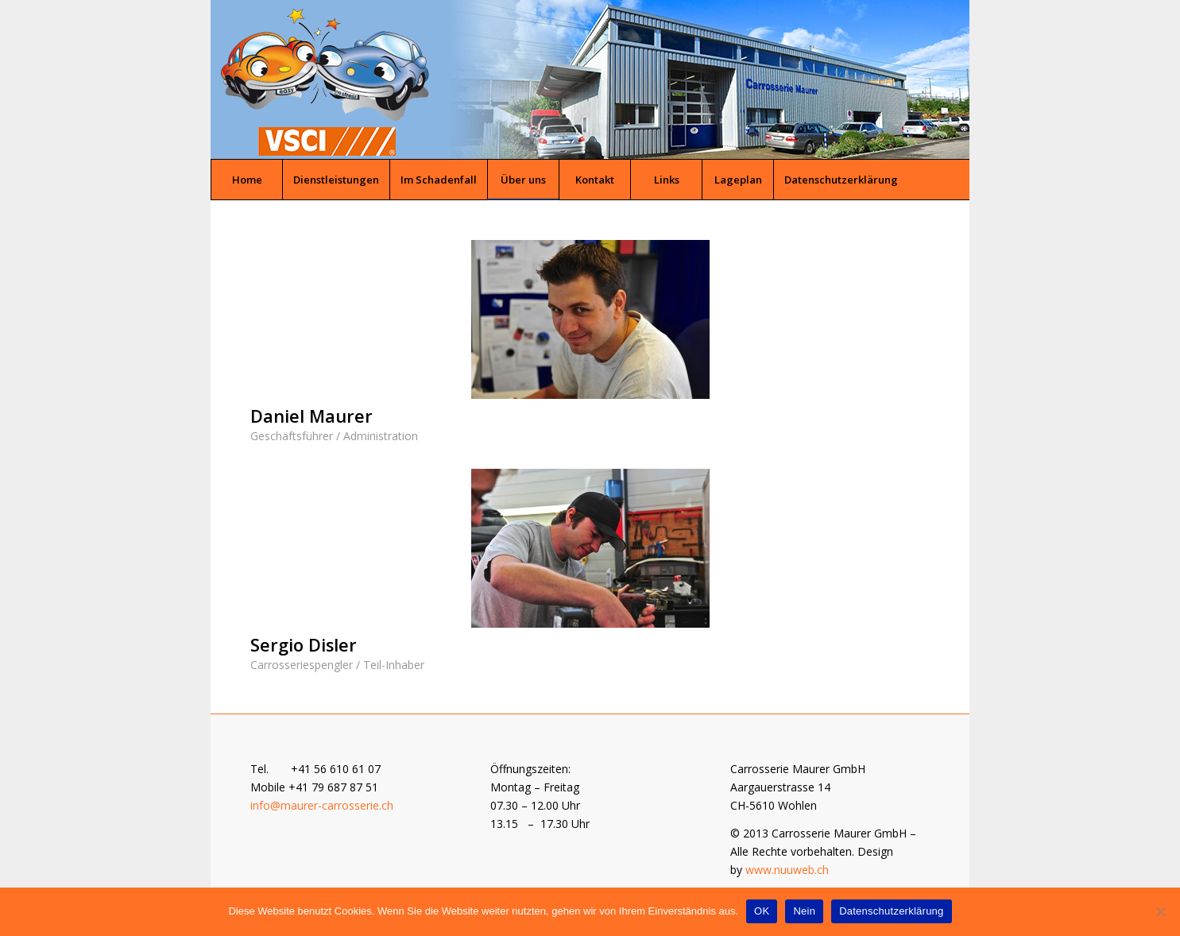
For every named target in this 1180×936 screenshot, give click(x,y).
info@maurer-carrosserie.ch (321, 805)
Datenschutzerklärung (891, 911)
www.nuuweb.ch (787, 869)
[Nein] (1160, 911)
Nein (804, 911)
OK (761, 911)
